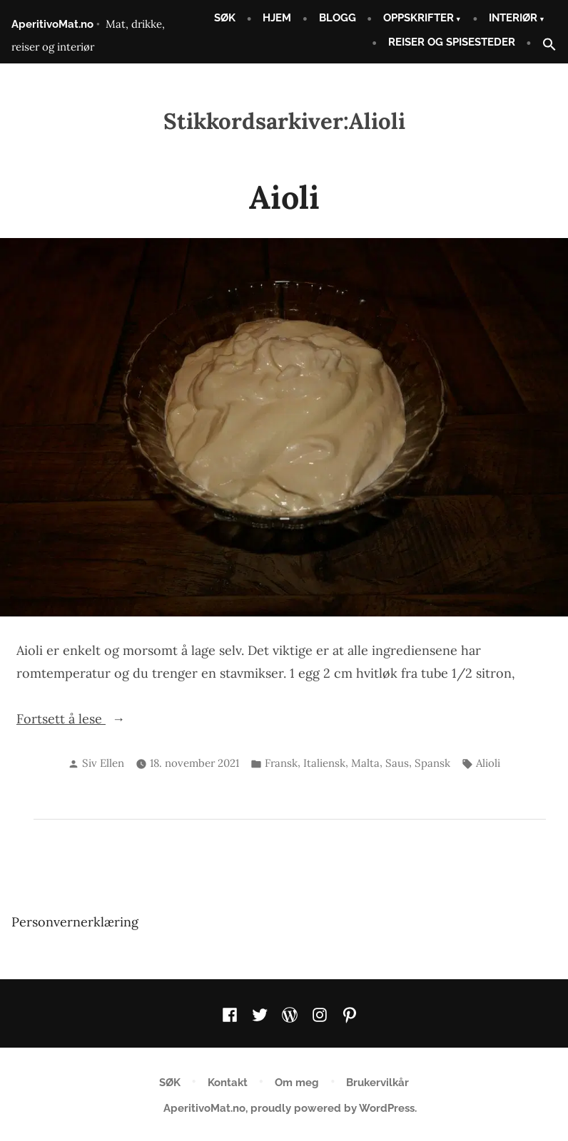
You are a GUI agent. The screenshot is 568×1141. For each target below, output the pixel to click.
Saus (397, 763)
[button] (544, 45)
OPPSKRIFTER (418, 17)
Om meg (297, 1082)
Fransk (281, 763)
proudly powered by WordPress (332, 1108)
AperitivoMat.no (52, 24)
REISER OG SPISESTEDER (451, 42)
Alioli (488, 763)
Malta (365, 763)
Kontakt (228, 1082)
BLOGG (337, 17)
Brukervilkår (377, 1082)
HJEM (277, 17)
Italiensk (324, 763)
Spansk (432, 763)
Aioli (284, 197)
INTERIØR (513, 17)
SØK (224, 17)
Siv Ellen (103, 763)
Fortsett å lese (81, 717)
